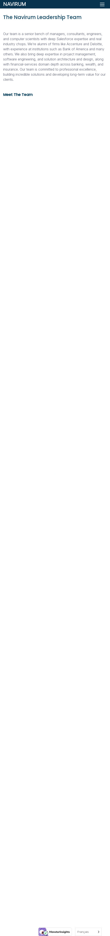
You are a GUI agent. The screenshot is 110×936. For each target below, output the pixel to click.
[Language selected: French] (88, 932)
